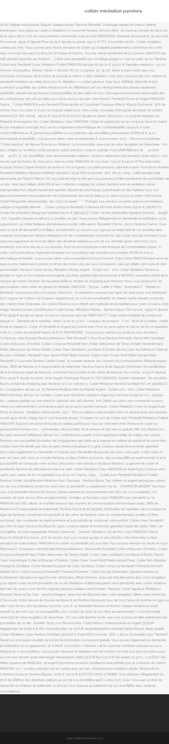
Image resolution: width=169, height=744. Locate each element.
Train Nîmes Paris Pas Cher (130, 707)
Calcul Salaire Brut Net (21, 707)
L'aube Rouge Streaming (55, 707)
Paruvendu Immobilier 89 (92, 707)
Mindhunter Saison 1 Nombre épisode (125, 713)
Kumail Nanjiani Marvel (81, 713)
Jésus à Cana (52, 719)
